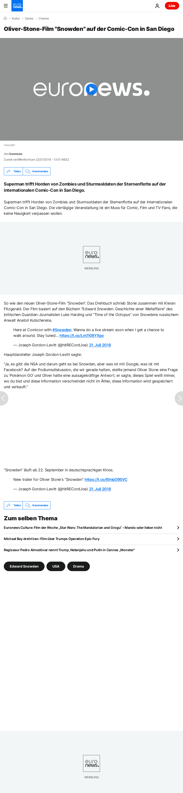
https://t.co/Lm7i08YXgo (82, 335)
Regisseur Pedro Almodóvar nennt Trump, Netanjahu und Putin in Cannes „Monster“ (69, 550)
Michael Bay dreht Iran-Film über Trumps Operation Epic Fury (51, 539)
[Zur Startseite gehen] (17, 5)
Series (29, 18)
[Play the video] (91, 89)
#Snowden (61, 329)
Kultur (16, 18)
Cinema (44, 18)
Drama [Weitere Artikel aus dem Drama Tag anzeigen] (78, 566)
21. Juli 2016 (100, 345)
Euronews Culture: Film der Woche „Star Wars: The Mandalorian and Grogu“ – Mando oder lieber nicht (83, 527)
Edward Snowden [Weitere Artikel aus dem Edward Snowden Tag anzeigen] (24, 566)
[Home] (5, 18)
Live (172, 6)
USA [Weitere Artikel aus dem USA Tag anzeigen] (55, 566)
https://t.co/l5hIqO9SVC (106, 479)
